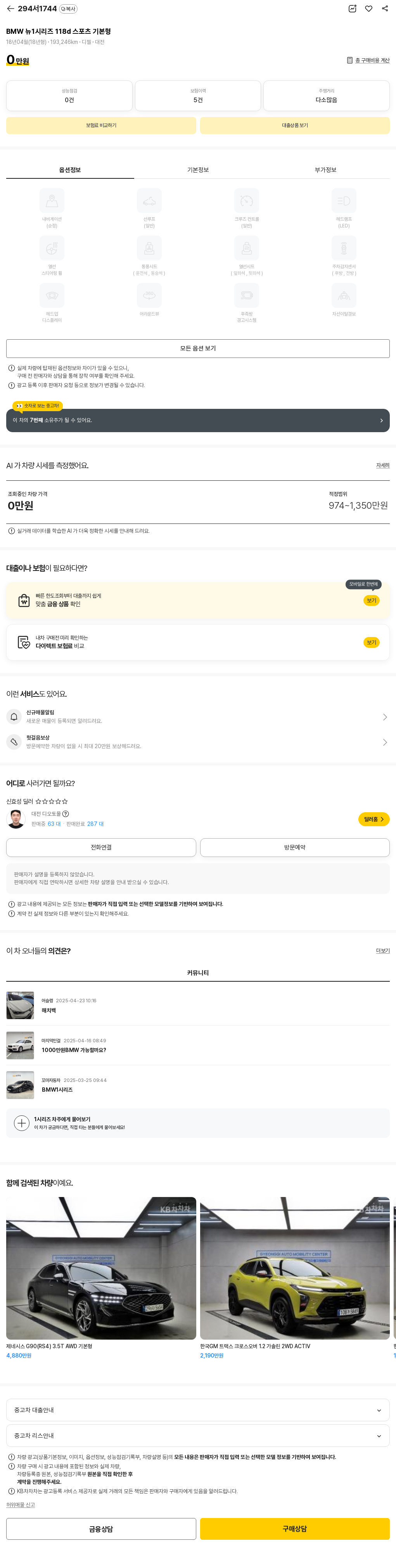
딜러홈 (371, 819)
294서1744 (48, 8)
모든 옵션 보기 (198, 348)
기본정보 (198, 170)
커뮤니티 (198, 973)
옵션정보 (70, 170)
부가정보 (326, 170)
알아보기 (198, 600)
